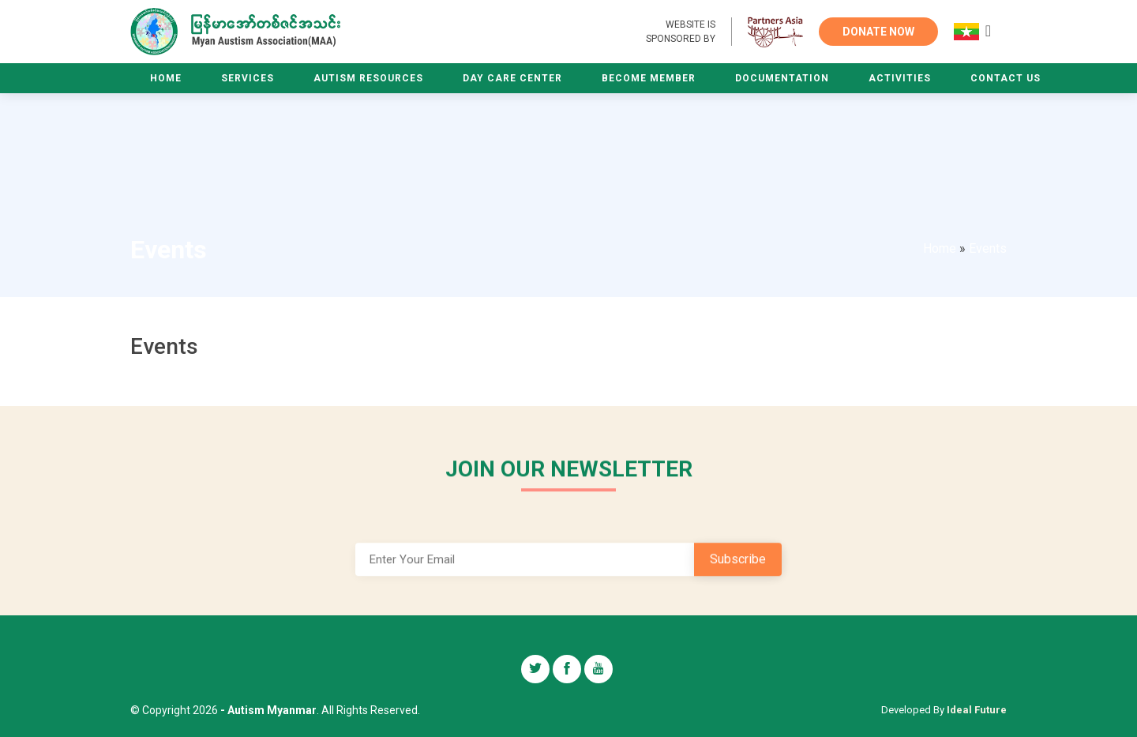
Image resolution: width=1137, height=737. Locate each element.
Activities (900, 78)
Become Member (649, 78)
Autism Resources (368, 78)
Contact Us (1005, 78)
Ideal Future (977, 710)
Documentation (782, 78)
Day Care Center (512, 78)
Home (166, 78)
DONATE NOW (878, 31)
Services (247, 78)
